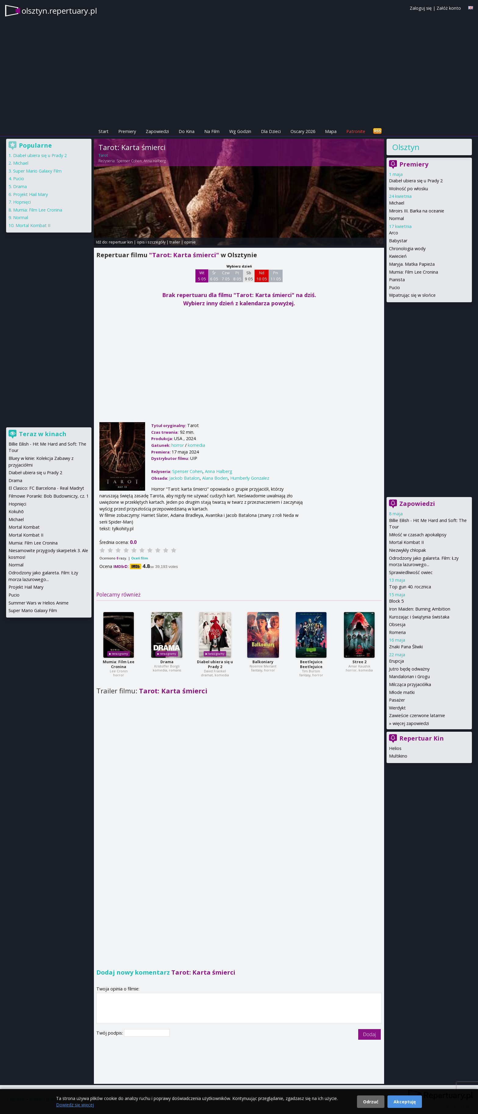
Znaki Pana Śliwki (406, 647)
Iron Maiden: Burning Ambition (419, 609)
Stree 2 (359, 661)
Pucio (394, 287)
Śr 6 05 (214, 276)
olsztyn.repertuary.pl (59, 10)
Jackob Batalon (184, 478)
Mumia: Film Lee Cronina (118, 664)
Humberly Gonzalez (249, 478)
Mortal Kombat (24, 527)
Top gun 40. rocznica (410, 587)
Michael (396, 203)
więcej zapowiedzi (411, 723)
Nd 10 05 (261, 276)
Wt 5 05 (202, 276)
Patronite (355, 131)
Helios (395, 748)
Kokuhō (16, 511)
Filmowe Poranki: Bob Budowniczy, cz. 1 (49, 496)
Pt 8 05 (237, 276)
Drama (166, 661)
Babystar (398, 240)
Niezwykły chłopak (407, 550)
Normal (396, 218)
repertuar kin (121, 242)
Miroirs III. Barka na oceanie (416, 211)
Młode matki (402, 692)
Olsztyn (405, 147)
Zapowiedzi (157, 131)
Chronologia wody (407, 248)
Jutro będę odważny (409, 669)
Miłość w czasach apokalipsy (417, 535)
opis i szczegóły (151, 242)
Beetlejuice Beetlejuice (311, 664)
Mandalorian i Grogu (409, 676)
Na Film (211, 131)
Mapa (331, 131)
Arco (393, 233)
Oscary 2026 (303, 131)
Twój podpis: (110, 1033)
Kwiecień (398, 256)
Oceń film (139, 558)
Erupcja (396, 661)
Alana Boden (215, 478)
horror (177, 445)
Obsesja (397, 624)
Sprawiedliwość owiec (411, 572)
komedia (196, 445)
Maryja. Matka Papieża (412, 264)
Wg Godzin (240, 131)
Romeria (397, 632)
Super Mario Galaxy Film (37, 171)
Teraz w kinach (42, 434)
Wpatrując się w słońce (412, 295)
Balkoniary (262, 661)
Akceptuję (405, 1102)
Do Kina (186, 131)
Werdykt (397, 708)
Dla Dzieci (271, 131)
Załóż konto (449, 8)
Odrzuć (370, 1102)
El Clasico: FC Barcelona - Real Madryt (46, 488)
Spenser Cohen (129, 160)
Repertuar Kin (421, 738)
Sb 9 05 (249, 276)
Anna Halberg (155, 160)
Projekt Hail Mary (30, 194)
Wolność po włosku (408, 188)
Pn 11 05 (275, 276)
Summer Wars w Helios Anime (39, 603)
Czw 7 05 (226, 276)
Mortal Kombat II (406, 542)
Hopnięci (22, 202)
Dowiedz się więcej (75, 1105)
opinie (190, 242)
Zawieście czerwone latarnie (417, 715)
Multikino (398, 756)
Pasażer (397, 700)
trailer (174, 242)
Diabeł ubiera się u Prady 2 (215, 664)
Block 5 (396, 601)
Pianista (397, 279)
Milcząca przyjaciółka (410, 684)
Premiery (127, 131)
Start (103, 131)
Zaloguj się (421, 8)
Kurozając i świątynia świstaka (419, 617)
